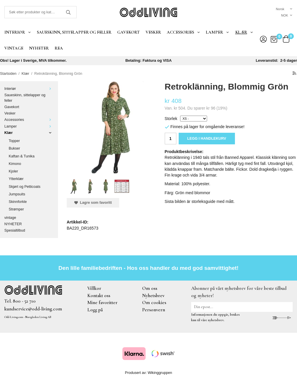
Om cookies (154, 302)
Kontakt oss (98, 295)
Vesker (153, 32)
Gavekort (128, 32)
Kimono (15, 164)
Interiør (17, 32)
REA (59, 48)
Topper (14, 141)
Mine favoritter (102, 302)
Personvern (153, 310)
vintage (13, 48)
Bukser (14, 148)
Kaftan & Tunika (22, 156)
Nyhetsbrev (153, 295)
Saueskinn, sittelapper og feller (74, 32)
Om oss (149, 288)
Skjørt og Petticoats (24, 187)
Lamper (217, 32)
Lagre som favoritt (93, 203)
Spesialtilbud (14, 230)
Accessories (183, 32)
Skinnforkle (18, 202)
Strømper (16, 209)
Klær (244, 32)
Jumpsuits (17, 194)
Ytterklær (16, 179)
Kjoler (13, 171)
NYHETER (39, 48)
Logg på (95, 310)
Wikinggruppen (160, 373)
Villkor (94, 288)
